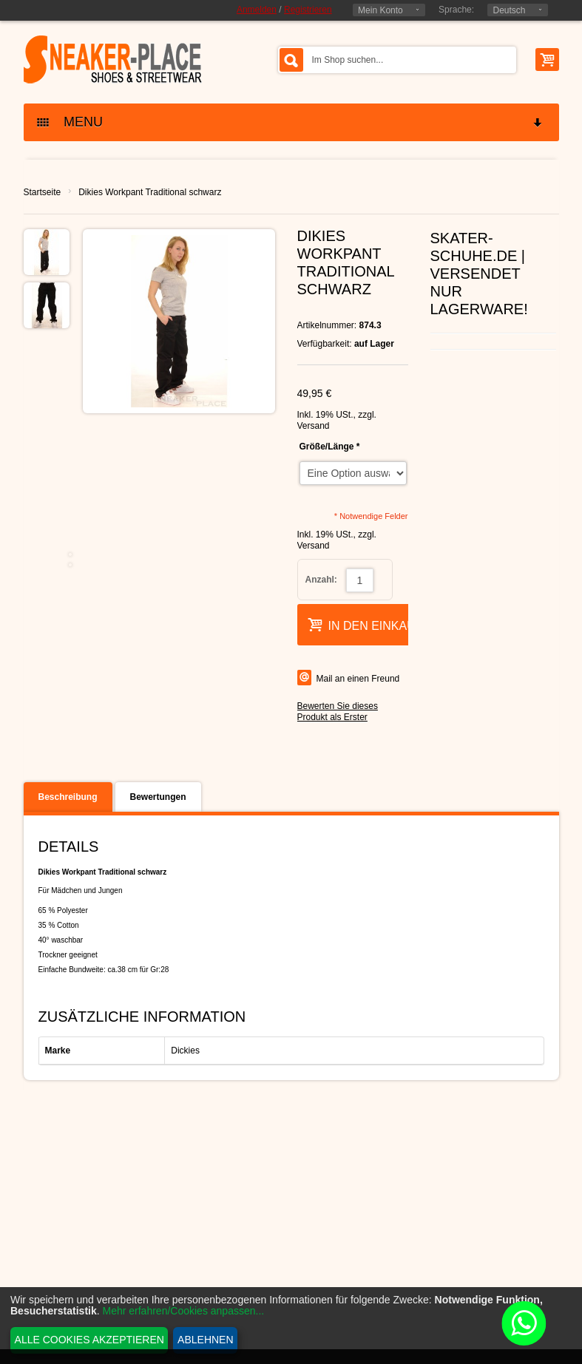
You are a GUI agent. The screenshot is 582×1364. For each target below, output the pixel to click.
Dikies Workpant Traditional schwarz (149, 192)
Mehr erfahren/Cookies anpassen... (184, 1311)
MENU (291, 122)
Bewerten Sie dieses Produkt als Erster (337, 711)
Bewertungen (158, 797)
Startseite (42, 192)
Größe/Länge (330, 446)
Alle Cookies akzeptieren (89, 1340)
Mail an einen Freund (358, 678)
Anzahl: (321, 579)
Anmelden (257, 9)
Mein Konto (380, 10)
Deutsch (509, 10)
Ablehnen (205, 1340)
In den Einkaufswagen (392, 624)
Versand (313, 426)
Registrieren (308, 9)
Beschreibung (68, 797)
